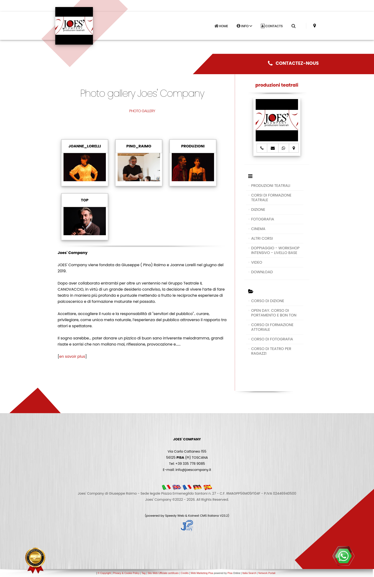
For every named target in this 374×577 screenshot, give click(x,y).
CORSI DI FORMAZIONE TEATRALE (271, 197)
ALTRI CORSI (262, 238)
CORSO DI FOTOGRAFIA (272, 339)
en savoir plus (72, 356)
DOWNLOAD (262, 272)
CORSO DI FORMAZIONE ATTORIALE (272, 327)
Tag (143, 573)
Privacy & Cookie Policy (126, 573)
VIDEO (256, 262)
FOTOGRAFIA (262, 219)
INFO (244, 26)
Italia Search (249, 573)
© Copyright (104, 573)
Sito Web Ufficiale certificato (163, 573)
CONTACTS (272, 26)
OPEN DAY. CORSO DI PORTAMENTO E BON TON (274, 313)
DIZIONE (258, 209)
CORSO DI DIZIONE (267, 301)
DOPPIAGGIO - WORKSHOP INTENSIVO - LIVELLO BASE (275, 250)
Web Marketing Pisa (202, 573)
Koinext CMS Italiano (204, 515)
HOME (221, 26)
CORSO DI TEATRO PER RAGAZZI (271, 351)
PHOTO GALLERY (142, 111)
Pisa (229, 573)
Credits (185, 573)
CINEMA (258, 228)
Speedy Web (174, 515)
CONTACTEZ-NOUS (293, 63)
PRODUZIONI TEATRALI (270, 185)
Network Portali (266, 573)
